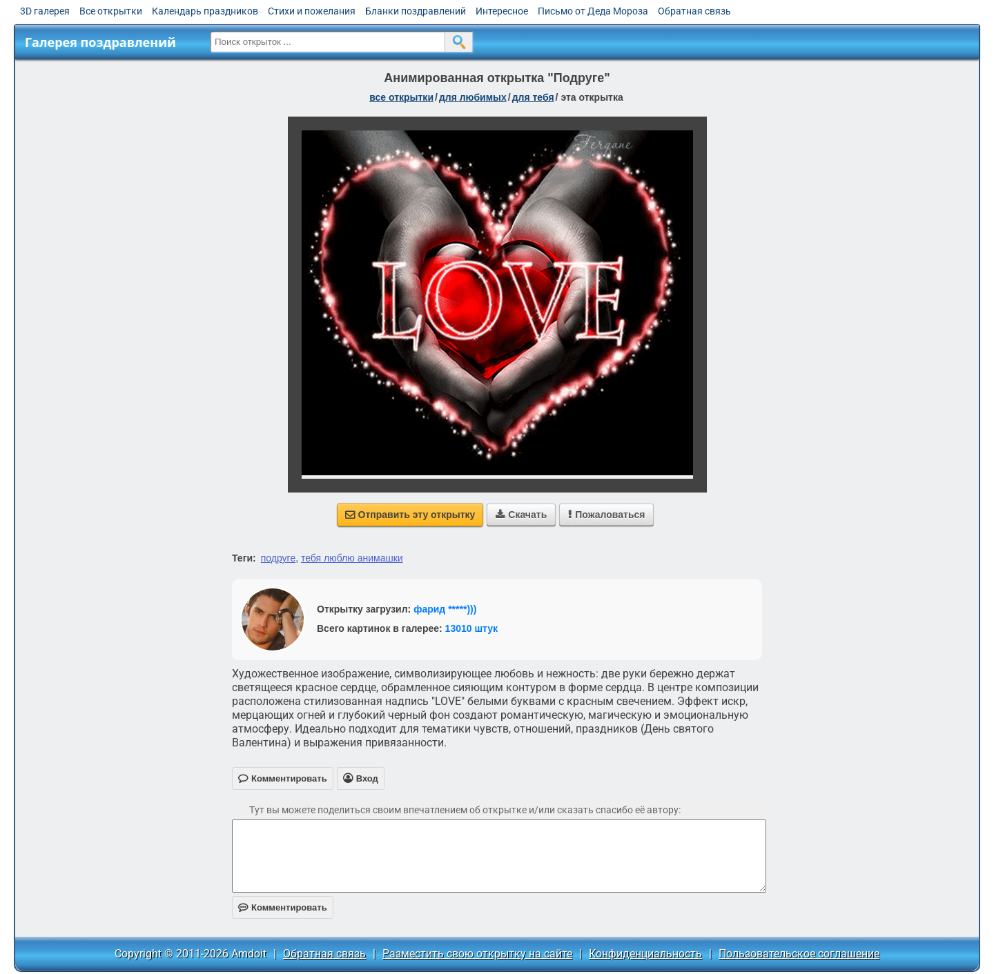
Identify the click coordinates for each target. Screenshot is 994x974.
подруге (278, 558)
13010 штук (471, 628)
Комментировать (282, 907)
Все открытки (110, 11)
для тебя (533, 97)
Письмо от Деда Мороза (593, 11)
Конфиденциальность (645, 953)
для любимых (473, 97)
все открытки (401, 97)
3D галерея (45, 11)
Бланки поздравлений (415, 11)
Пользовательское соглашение (799, 953)
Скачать (521, 514)
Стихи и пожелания (311, 11)
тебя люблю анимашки (352, 558)
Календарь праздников (205, 11)
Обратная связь (694, 11)
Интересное (502, 11)
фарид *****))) (444, 609)
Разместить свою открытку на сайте (477, 953)
